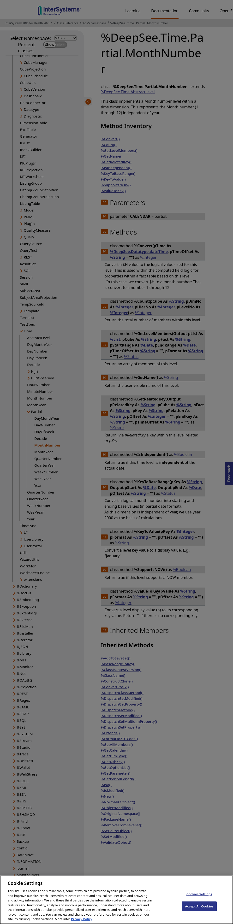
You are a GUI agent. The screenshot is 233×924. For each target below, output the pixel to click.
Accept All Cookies (199, 910)
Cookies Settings (199, 898)
